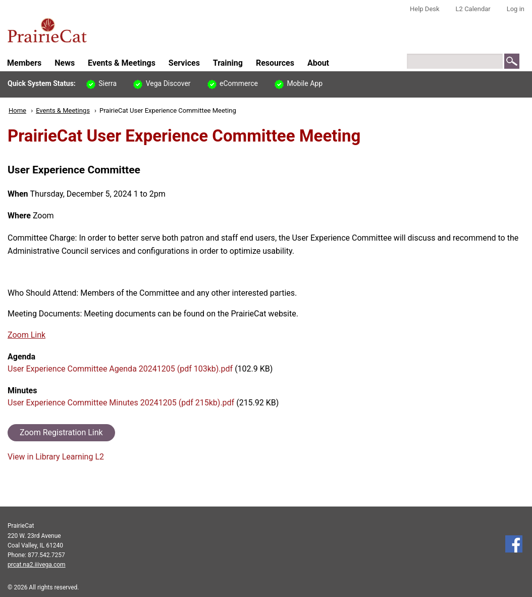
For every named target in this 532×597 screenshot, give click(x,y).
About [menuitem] (318, 63)
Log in (515, 9)
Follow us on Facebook (513, 544)
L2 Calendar (473, 9)
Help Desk (425, 9)
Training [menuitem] (228, 63)
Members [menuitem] (24, 63)
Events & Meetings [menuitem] (121, 63)
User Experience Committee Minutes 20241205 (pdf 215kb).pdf (121, 402)
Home (17, 110)
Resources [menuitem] (275, 63)
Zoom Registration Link (61, 432)
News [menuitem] (65, 63)
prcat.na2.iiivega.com (37, 564)
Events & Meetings (63, 110)
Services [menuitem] (184, 63)
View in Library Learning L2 (56, 457)
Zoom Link (26, 335)
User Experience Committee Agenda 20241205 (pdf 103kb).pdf (120, 369)
